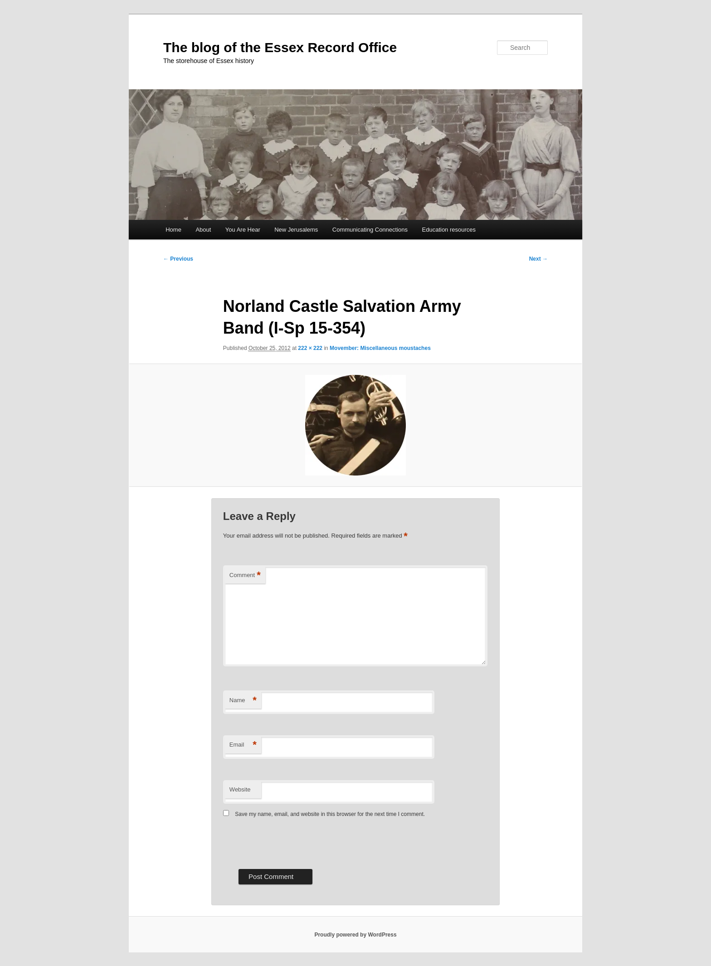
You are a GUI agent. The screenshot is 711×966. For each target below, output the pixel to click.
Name (243, 700)
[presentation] (292, 842)
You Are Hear (242, 229)
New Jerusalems (296, 229)
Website (240, 789)
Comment (245, 575)
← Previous (178, 259)
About (203, 229)
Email (243, 745)
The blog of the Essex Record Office (280, 47)
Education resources (449, 229)
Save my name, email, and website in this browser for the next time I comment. (330, 814)
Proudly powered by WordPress (355, 935)
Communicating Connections (370, 229)
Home (173, 229)
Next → (538, 259)
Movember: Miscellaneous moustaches (380, 348)
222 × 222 (310, 348)
